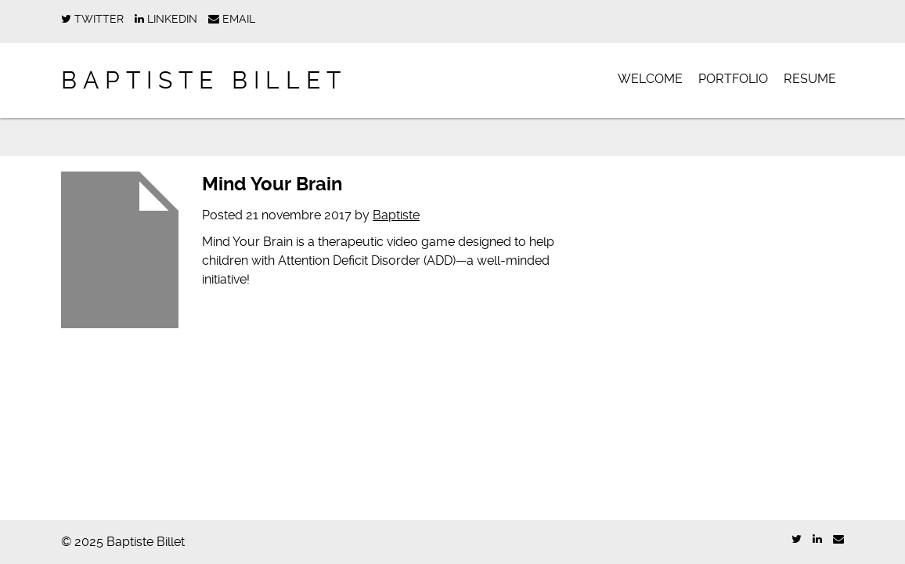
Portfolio (733, 78)
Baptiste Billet (204, 80)
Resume (810, 78)
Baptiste (396, 215)
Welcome (650, 78)
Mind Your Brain (272, 184)
